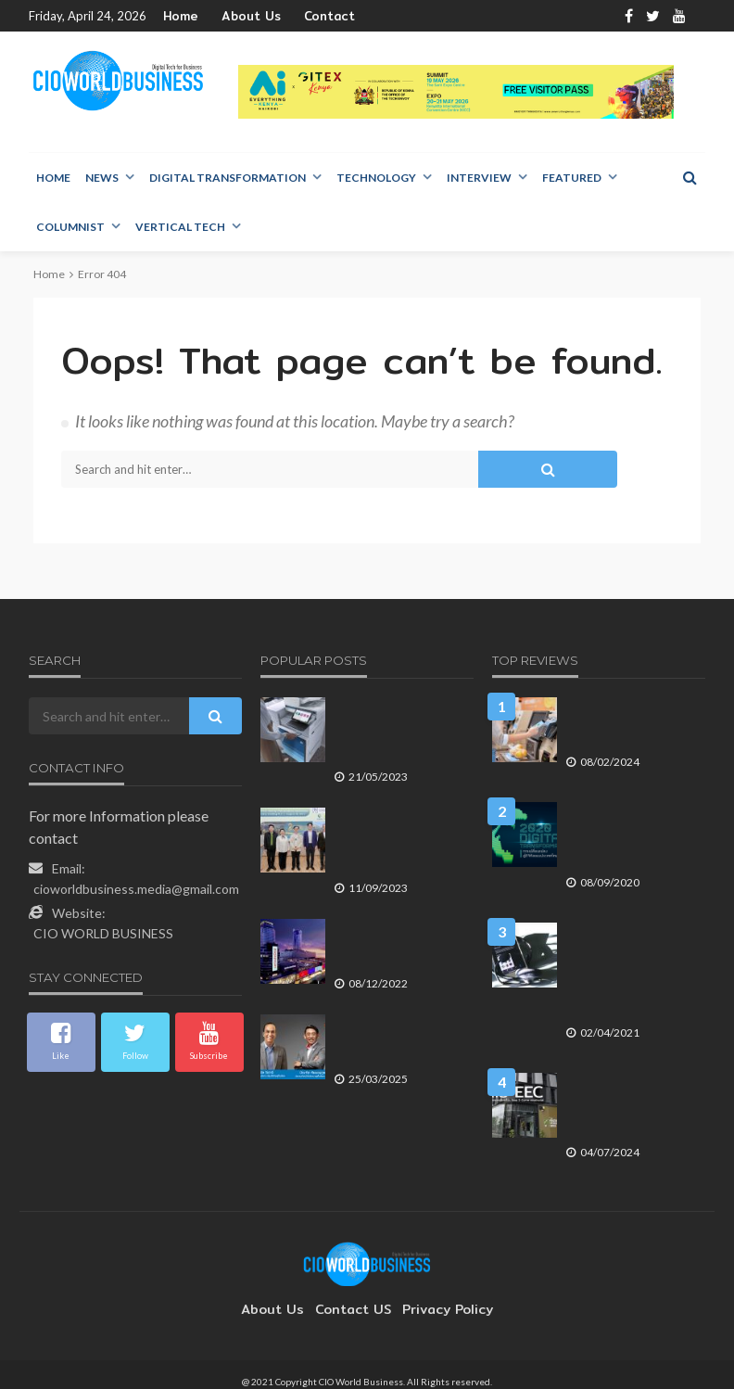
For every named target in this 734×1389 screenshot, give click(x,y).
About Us (241, 16)
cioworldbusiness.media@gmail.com (136, 890)
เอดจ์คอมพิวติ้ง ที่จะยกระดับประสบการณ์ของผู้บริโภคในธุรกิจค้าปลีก (630, 726)
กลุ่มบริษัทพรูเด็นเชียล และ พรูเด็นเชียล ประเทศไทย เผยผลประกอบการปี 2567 (398, 1043)
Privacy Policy (438, 1295)
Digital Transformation (227, 178)
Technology (376, 178)
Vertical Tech (180, 228)
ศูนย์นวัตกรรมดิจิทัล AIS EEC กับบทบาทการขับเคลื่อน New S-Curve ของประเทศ (624, 1093)
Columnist (70, 228)
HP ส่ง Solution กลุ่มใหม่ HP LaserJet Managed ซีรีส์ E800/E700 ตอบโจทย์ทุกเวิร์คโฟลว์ (398, 733)
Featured (571, 178)
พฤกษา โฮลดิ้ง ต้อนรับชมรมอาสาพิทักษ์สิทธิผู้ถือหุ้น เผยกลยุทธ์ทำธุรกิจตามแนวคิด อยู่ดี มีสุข (398, 844)
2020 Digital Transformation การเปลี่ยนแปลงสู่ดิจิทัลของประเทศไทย (629, 830)
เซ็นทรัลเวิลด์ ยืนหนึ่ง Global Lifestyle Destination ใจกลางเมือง (398, 947)
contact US (353, 1295)
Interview (479, 178)
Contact (309, 16)
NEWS (102, 178)
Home (179, 16)
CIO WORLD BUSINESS (103, 934)
